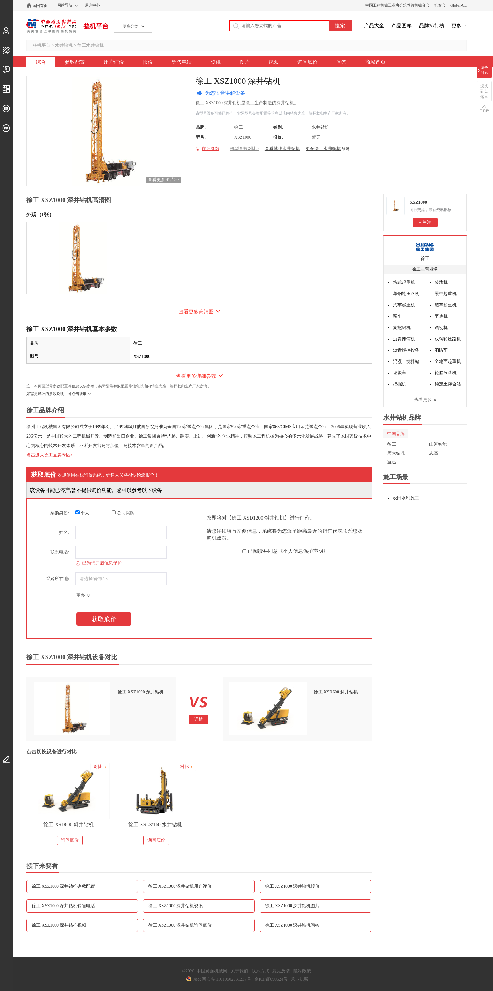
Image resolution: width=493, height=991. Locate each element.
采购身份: (59, 513)
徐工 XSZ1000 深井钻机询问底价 (180, 925)
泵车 (397, 316)
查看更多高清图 (196, 311)
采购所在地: (57, 578)
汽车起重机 (404, 305)
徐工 (425, 258)
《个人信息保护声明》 (303, 551)
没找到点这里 (484, 91)
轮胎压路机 (446, 372)
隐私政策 (302, 971)
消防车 (441, 350)
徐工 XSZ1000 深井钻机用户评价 (180, 886)
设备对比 (484, 70)
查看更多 (423, 399)
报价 (148, 62)
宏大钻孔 (396, 453)
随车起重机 (446, 305)
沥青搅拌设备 (406, 350)
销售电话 (182, 62)
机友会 (440, 5)
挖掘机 (399, 384)
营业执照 (299, 979)
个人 (82, 512)
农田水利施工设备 (409, 498)
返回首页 (39, 5)
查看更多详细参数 (196, 376)
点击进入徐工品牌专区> (49, 455)
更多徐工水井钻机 (323, 148)
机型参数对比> (244, 148)
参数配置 (75, 62)
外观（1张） (40, 214)
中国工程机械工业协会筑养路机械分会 (397, 5)
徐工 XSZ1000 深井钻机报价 (292, 886)
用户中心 (92, 5)
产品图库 (401, 25)
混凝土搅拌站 (406, 361)
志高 (433, 453)
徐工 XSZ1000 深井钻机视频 (59, 925)
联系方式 (260, 971)
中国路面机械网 (51, 26)
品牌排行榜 (431, 25)
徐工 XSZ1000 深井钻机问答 (292, 925)
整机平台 (95, 26)
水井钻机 (64, 45)
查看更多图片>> (163, 179)
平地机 (441, 316)
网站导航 (64, 5)
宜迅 (391, 462)
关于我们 (239, 971)
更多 (456, 25)
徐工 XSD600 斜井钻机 (68, 824)
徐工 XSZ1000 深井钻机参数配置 (63, 886)
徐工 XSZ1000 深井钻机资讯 (175, 905)
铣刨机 (441, 327)
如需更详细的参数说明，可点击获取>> (58, 393)
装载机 (441, 282)
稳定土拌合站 (448, 384)
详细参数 (210, 148)
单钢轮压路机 (406, 293)
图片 (245, 62)
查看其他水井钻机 (282, 148)
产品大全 (374, 25)
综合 (41, 62)
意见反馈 (281, 971)
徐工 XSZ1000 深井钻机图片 (292, 905)
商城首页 (375, 62)
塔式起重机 (404, 282)
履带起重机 (446, 293)
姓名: (64, 532)
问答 (341, 62)
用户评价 (114, 62)
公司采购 (123, 512)
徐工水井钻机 (90, 45)
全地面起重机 (448, 361)
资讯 (216, 62)
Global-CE (458, 5)
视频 (274, 62)
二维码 (343, 149)
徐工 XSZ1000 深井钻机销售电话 (63, 905)
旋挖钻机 (402, 327)
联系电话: (59, 552)
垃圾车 (399, 372)
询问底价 (307, 62)
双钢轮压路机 (448, 339)
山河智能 (438, 444)
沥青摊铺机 (404, 339)
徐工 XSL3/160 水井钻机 (155, 824)
